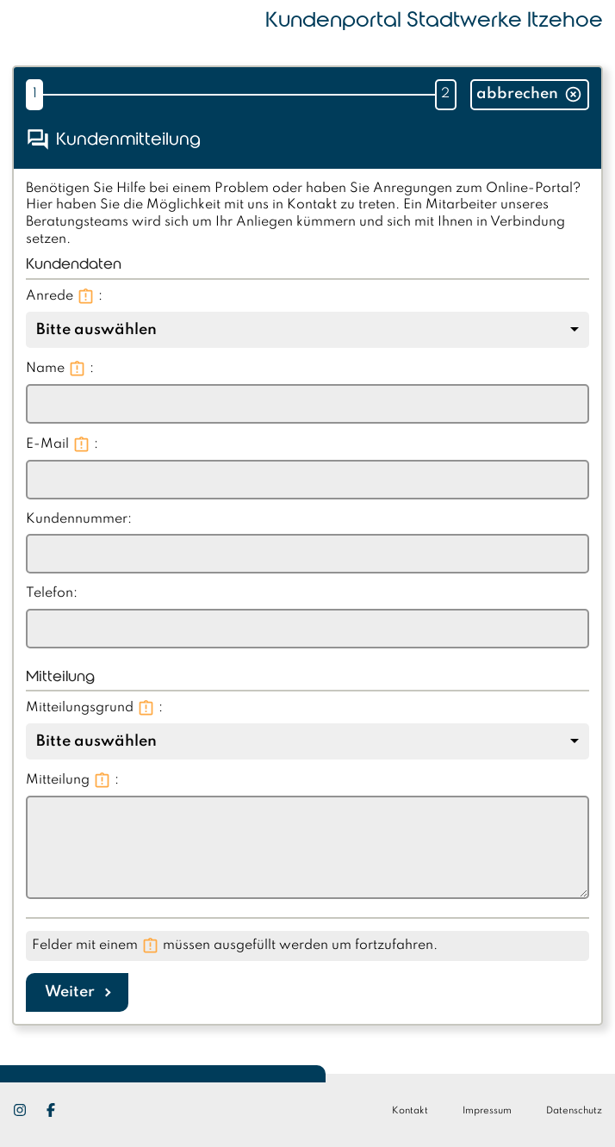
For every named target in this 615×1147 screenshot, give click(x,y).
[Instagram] (28, 1110)
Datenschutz (574, 1111)
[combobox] (307, 330)
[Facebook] (59, 1110)
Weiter (70, 992)
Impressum (487, 1111)
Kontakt (410, 1111)
